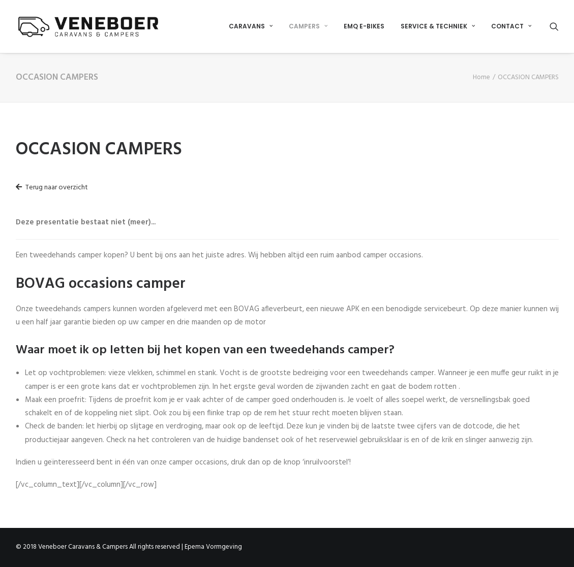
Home (481, 77)
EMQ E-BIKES (364, 26)
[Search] (554, 26)
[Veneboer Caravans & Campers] (88, 26)
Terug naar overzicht (52, 187)
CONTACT (511, 26)
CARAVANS (251, 26)
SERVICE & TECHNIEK (438, 26)
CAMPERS (308, 26)
